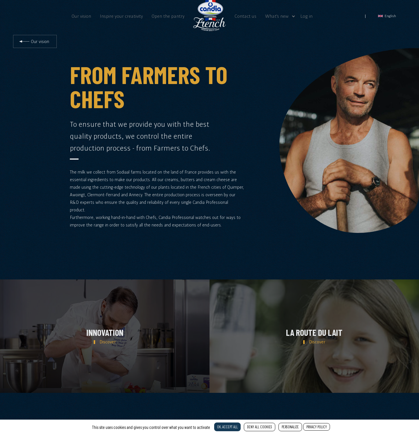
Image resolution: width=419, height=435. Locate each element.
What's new (277, 16)
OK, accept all (227, 427)
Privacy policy (316, 427)
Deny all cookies (259, 427)
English (387, 16)
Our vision (81, 16)
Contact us (245, 16)
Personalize (290, 427)
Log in (306, 16)
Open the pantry (168, 16)
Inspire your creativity (121, 16)
